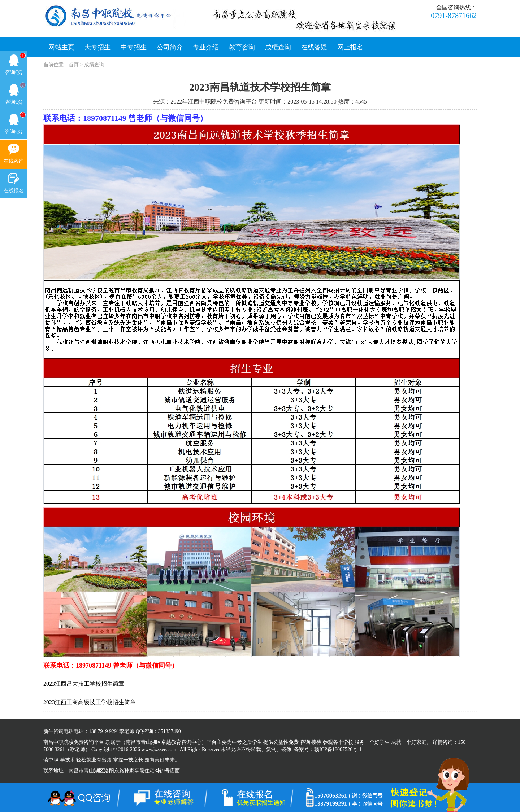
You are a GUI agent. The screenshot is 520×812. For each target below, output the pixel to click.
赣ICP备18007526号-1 (337, 749)
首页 (74, 64)
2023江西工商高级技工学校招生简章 (89, 702)
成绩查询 (278, 47)
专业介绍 (206, 47)
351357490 (169, 731)
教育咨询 (242, 47)
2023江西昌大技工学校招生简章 (83, 684)
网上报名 (350, 47)
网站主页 (61, 47)
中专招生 (134, 47)
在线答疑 (314, 47)
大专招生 (97, 47)
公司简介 (170, 47)
